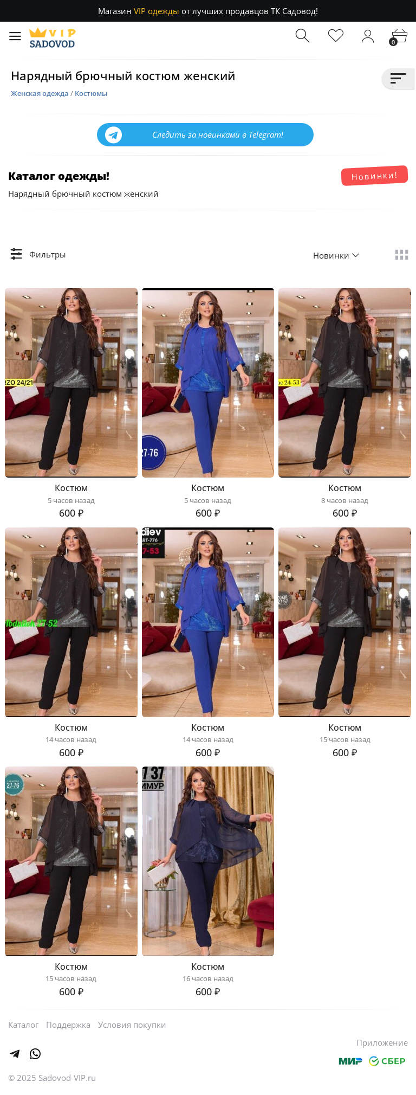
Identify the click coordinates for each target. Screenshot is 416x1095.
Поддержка (68, 1024)
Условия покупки (132, 1024)
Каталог (23, 1024)
